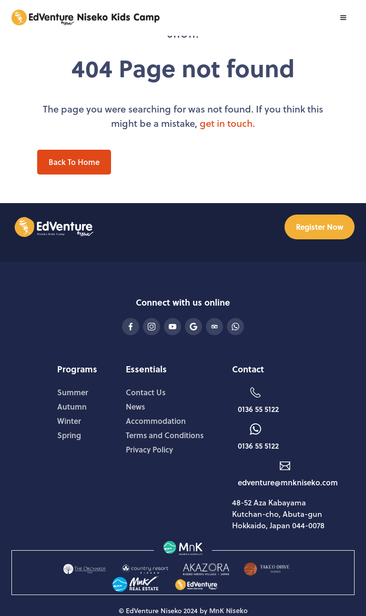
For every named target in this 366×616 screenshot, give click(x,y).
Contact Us (145, 392)
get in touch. (227, 123)
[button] (343, 17)
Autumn (72, 406)
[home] (82, 18)
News (135, 406)
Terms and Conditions (164, 435)
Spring (69, 435)
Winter (69, 420)
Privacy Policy (149, 449)
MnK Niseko (228, 611)
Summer (72, 392)
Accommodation (156, 420)
